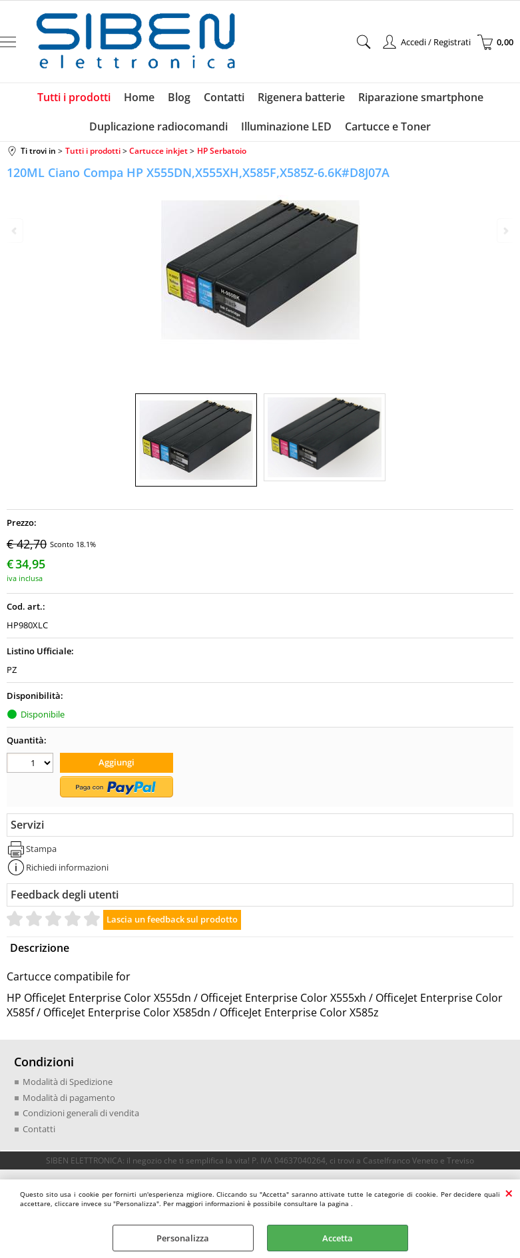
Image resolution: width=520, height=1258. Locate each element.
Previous (15, 230)
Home (139, 97)
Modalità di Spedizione (68, 1082)
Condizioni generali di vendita (81, 1113)
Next (504, 230)
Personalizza (182, 1238)
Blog (179, 97)
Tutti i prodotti (74, 97)
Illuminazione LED (286, 126)
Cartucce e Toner (388, 126)
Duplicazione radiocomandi (158, 126)
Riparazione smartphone (420, 97)
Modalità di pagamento (69, 1098)
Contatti (224, 97)
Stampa (41, 849)
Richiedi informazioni (67, 867)
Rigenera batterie (301, 97)
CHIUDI (509, 1192)
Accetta (337, 1238)
